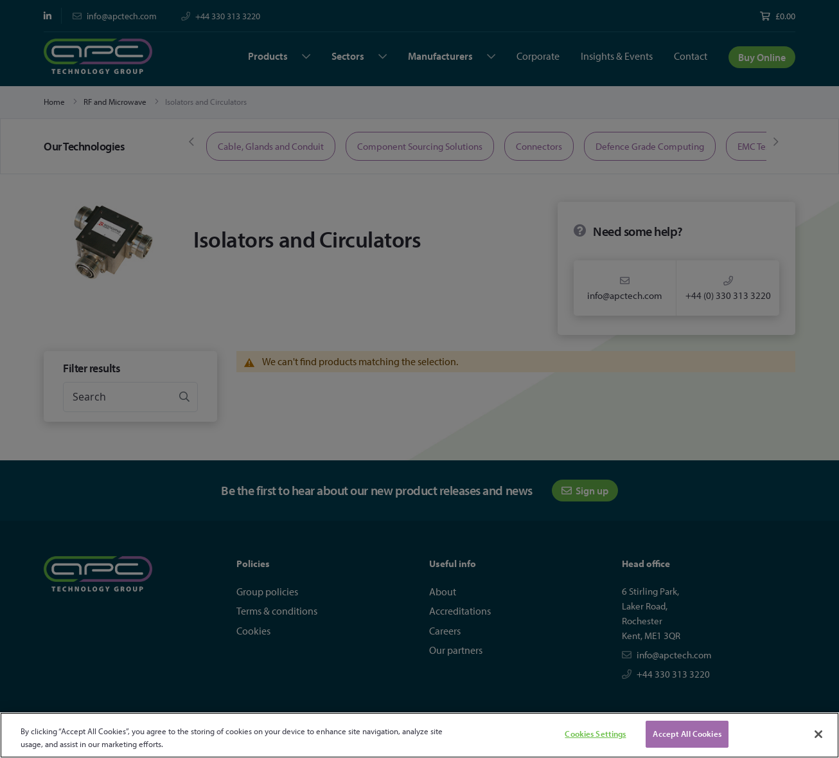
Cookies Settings (595, 733)
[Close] (818, 734)
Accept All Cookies (687, 733)
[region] (419, 735)
